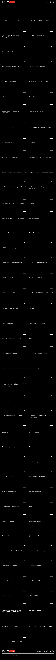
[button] (47, 2)
